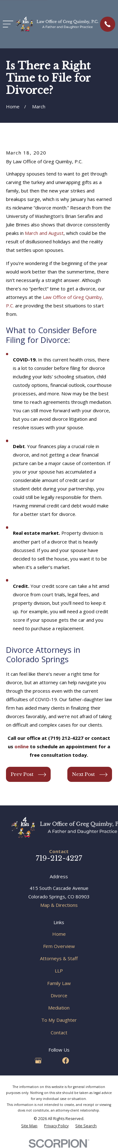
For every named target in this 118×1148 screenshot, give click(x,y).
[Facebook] (65, 1060)
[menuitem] (29, 1126)
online (22, 746)
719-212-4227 (59, 858)
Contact (59, 1032)
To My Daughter (59, 1020)
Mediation (59, 1007)
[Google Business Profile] (38, 1060)
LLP (59, 970)
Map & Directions (59, 905)
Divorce (59, 995)
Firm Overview (59, 946)
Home (59, 934)
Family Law (59, 983)
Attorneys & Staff (59, 958)
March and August (44, 233)
